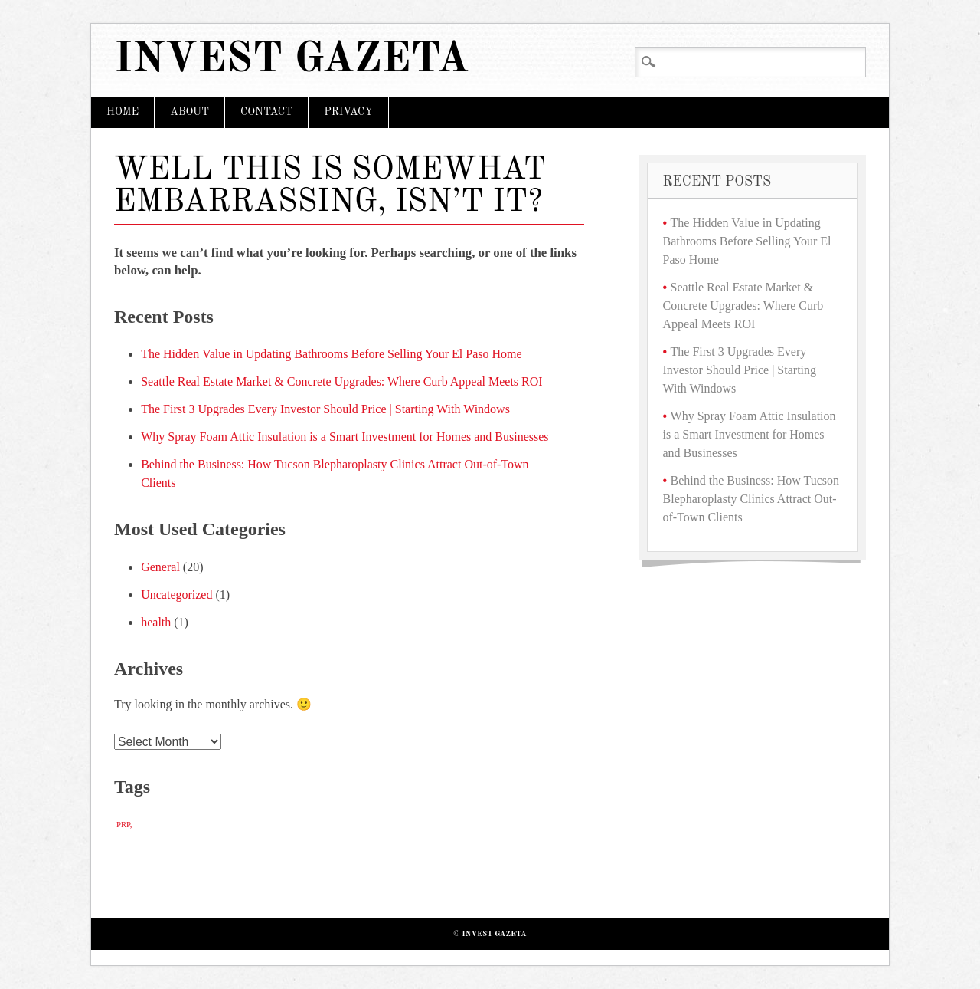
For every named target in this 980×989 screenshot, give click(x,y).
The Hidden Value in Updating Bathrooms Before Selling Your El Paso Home (331, 353)
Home (122, 112)
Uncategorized (176, 594)
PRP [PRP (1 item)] (123, 824)
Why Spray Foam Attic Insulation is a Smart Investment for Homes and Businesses (344, 436)
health (156, 622)
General (160, 566)
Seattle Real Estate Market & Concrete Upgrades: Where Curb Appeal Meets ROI (341, 381)
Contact (266, 112)
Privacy (348, 112)
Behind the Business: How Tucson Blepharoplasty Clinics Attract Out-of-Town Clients (751, 499)
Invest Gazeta (291, 60)
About (189, 112)
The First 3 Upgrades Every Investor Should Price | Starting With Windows (325, 409)
